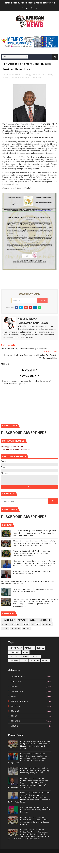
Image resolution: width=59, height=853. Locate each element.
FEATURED (48, 75)
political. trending (19, 624)
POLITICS (28, 77)
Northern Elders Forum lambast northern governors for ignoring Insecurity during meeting (34, 770)
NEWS (22, 77)
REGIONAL (47, 624)
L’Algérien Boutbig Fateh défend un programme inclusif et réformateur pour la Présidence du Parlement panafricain (34, 533)
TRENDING (37, 77)
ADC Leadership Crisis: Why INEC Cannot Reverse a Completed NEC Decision (35, 809)
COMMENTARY (8, 620)
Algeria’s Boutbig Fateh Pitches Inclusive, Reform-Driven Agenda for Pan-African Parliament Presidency (32, 553)
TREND (5, 628)
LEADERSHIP (14, 77)
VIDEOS (26, 628)
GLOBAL (6, 77)
